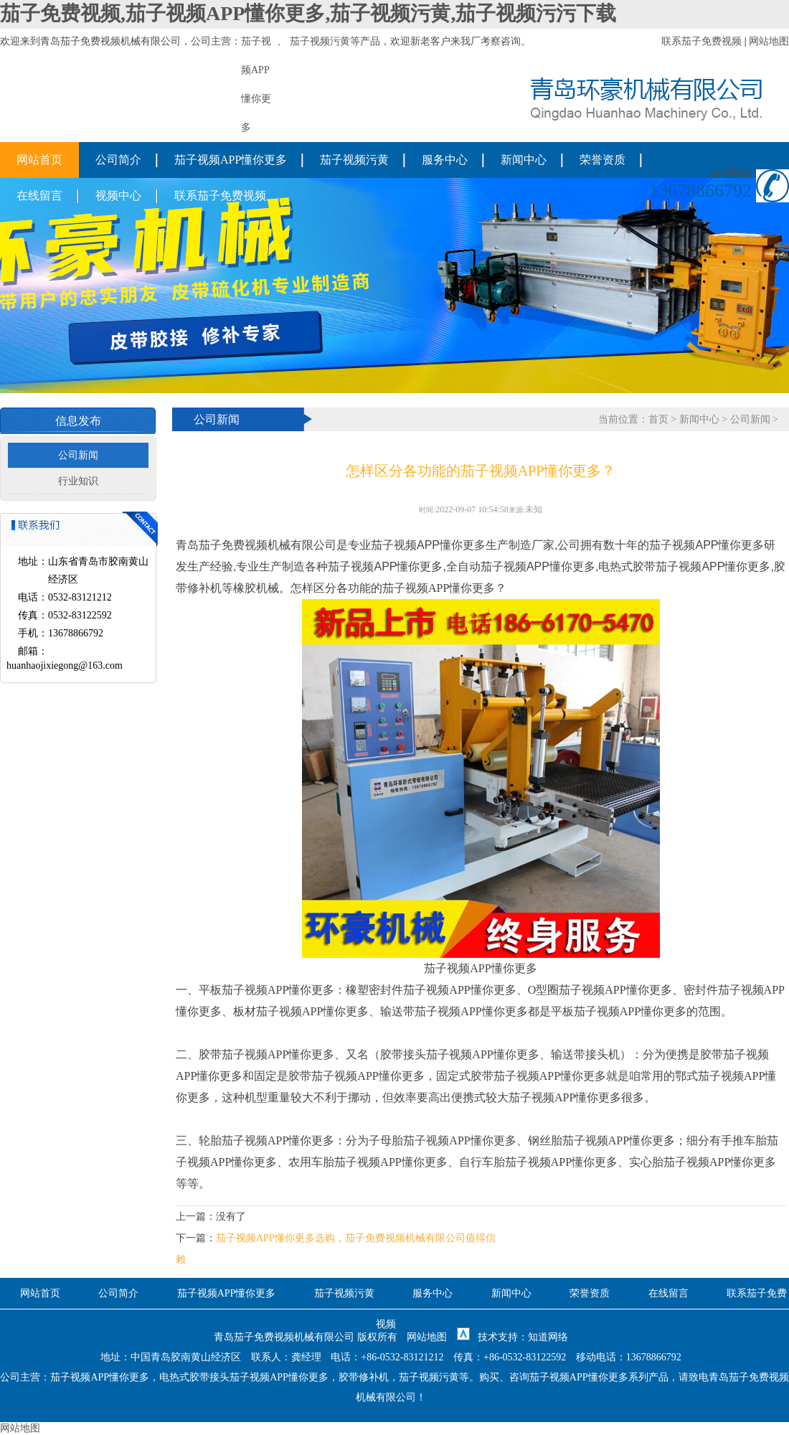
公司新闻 (78, 455)
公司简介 (118, 160)
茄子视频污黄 (320, 41)
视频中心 (118, 195)
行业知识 (78, 481)
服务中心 (445, 160)
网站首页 (39, 160)
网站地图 (769, 41)
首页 (658, 419)
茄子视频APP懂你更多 (230, 160)
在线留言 (39, 195)
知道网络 (548, 1337)
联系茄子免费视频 (701, 41)
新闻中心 (524, 160)
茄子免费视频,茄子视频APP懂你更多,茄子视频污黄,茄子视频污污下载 (308, 13)
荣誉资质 (602, 160)
